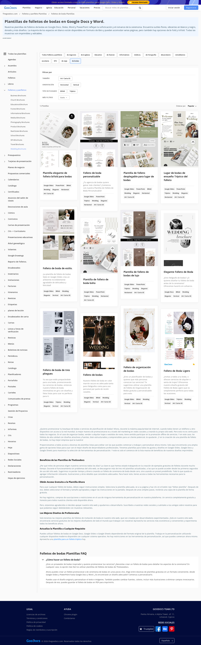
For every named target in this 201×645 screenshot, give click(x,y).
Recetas (11, 423)
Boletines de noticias (17, 350)
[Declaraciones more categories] (5, 466)
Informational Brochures (20, 113)
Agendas (12, 59)
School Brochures (17, 135)
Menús (11, 344)
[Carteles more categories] (5, 393)
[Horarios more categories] (5, 442)
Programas (13, 405)
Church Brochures (18, 100)
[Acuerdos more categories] (5, 66)
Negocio (38, 7)
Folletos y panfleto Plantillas (34, 13)
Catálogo (12, 185)
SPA (55, 61)
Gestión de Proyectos (18, 411)
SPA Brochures (16, 140)
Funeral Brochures (18, 109)
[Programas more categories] (5, 405)
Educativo (98, 55)
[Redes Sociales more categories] (5, 460)
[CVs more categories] (5, 436)
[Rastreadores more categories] (5, 472)
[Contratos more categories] (5, 219)
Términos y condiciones (37, 618)
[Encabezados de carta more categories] (5, 317)
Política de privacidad (36, 622)
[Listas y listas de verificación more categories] (5, 329)
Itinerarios (13, 292)
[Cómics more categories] (5, 213)
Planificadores (14, 374)
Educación (59, 7)
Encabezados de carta (18, 316)
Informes (12, 429)
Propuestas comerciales (19, 173)
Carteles (12, 392)
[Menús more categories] (5, 344)
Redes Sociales (14, 459)
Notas (11, 362)
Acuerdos (12, 65)
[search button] (140, 7)
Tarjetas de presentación (19, 161)
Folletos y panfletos (17, 90)
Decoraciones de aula (18, 206)
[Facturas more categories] (5, 286)
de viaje (64, 61)
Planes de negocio (16, 167)
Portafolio (13, 380)
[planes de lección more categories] (5, 311)
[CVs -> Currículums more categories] (5, 231)
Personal (71, 7)
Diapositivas (13, 453)
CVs (9, 435)
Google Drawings (16, 255)
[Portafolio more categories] (5, 381)
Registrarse (191, 7)
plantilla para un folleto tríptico (68, 539)
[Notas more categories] (5, 362)
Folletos (11, 78)
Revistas (12, 298)
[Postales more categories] (5, 387)
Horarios (12, 441)
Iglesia (49, 7)
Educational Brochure (19, 104)
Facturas (12, 286)
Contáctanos (69, 618)
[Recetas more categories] (5, 423)
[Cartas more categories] (5, 323)
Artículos (12, 71)
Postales (12, 386)
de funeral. (111, 55)
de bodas (75, 61)
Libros (11, 84)
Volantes (12, 249)
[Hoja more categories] (5, 448)
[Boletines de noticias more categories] (5, 350)
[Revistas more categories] (5, 299)
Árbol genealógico (16, 243)
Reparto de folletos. (17, 261)
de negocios (71, 55)
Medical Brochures (18, 117)
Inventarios (13, 274)
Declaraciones (14, 466)
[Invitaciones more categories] (5, 280)
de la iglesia (85, 55)
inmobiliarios (180, 55)
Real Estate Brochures (19, 131)
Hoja (10, 447)
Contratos (13, 219)
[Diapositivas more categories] (5, 454)
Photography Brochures (20, 122)
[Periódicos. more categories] (5, 356)
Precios (97, 7)
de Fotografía (151, 55)
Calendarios (13, 179)
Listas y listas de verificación (15, 330)
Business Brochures (18, 95)
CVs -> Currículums (16, 231)
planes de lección (16, 310)
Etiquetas (12, 304)
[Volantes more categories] (5, 250)
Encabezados (14, 268)
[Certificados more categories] (5, 192)
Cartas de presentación (19, 225)
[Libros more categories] (5, 84)
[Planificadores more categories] (5, 375)
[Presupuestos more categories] (5, 155)
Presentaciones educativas (20, 237)
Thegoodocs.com (10, 13)
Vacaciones (85, 7)
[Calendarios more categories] (5, 180)
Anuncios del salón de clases (18, 199)
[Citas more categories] (5, 417)
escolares (45, 61)
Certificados (13, 192)
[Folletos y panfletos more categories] (5, 90)
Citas (10, 417)
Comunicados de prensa (19, 398)
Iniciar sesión (174, 7)
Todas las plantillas (14, 53)
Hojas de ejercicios (16, 478)
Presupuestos (14, 155)
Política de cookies (35, 626)
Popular (191, 106)
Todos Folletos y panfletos (52, 55)
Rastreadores (14, 472)
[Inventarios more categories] (5, 274)
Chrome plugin (70, 614)
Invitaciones (13, 280)
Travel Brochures (17, 144)
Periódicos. (13, 356)
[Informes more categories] (5, 430)
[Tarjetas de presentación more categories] (5, 162)
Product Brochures (18, 126)
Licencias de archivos (36, 614)
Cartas (11, 322)
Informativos (124, 55)
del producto (166, 55)
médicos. (137, 55)
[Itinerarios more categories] (5, 293)
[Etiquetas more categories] (5, 305)
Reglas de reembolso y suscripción (42, 630)
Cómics (11, 213)
